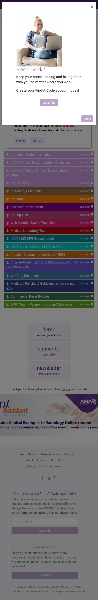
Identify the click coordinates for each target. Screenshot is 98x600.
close (87, 118)
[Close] (92, 7)
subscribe (48, 102)
